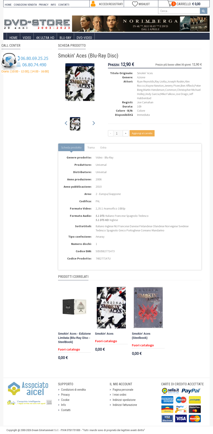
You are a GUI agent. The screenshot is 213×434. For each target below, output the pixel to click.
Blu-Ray (65, 38)
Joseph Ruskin (175, 81)
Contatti (66, 410)
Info (63, 405)
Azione (141, 77)
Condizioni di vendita (73, 389)
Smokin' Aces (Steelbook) (141, 335)
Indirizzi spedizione (124, 400)
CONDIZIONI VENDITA (25, 4)
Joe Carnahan (145, 102)
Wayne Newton (154, 85)
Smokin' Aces (104, 333)
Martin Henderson (153, 90)
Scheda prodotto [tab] (71, 147)
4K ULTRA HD (45, 38)
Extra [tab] (103, 147)
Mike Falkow (167, 94)
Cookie (65, 400)
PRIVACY (43, 4)
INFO (53, 4)
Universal (101, 165)
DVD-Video (84, 38)
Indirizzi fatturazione (125, 405)
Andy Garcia (152, 94)
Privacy (65, 394)
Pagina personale (123, 389)
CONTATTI (63, 4)
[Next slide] (93, 124)
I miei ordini (119, 394)
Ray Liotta (160, 81)
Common (170, 90)
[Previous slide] (66, 124)
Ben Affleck (187, 85)
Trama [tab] (91, 147)
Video (27, 38)
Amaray (100, 236)
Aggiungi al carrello (142, 133)
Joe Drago (182, 94)
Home (13, 38)
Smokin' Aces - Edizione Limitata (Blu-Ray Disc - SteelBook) (74, 338)
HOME (8, 4)
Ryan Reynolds (145, 81)
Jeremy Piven (172, 85)
